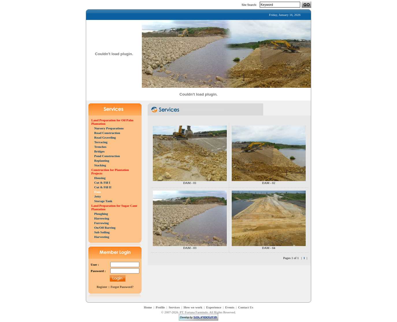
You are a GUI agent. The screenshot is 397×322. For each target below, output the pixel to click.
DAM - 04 (268, 248)
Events (229, 307)
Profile (160, 307)
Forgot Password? (122, 287)
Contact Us (245, 307)
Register (102, 287)
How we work (192, 307)
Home (148, 307)
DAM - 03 (189, 248)
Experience (213, 307)
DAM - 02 (268, 183)
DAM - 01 (189, 183)
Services (174, 307)
